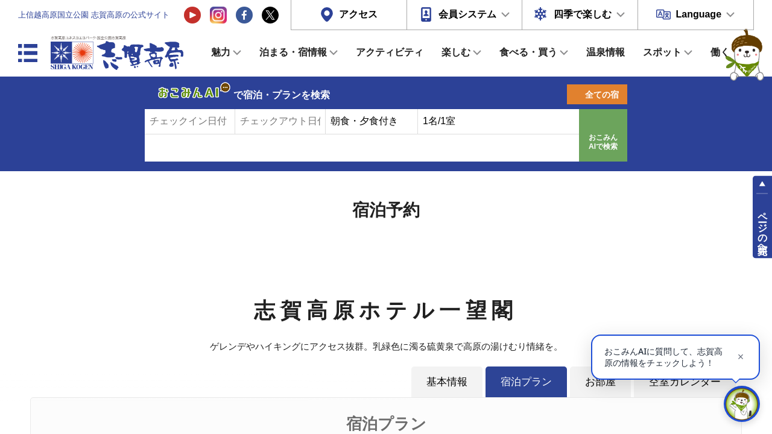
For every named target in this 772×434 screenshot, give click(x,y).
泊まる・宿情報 (293, 52)
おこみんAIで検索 (603, 142)
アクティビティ (389, 52)
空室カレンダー (685, 382)
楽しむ (455, 52)
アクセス (358, 14)
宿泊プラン (526, 382)
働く (720, 52)
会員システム (467, 14)
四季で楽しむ (583, 14)
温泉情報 (605, 52)
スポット (662, 52)
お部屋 (600, 382)
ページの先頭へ (763, 228)
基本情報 (446, 382)
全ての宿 (602, 94)
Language (698, 14)
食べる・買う (528, 52)
